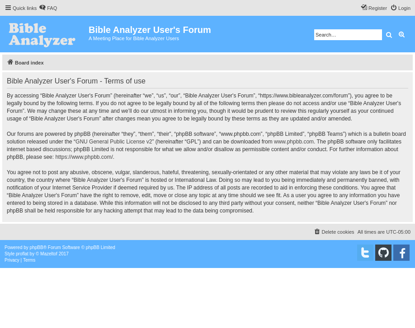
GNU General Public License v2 (113, 142)
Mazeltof (48, 253)
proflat (22, 253)
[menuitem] (48, 8)
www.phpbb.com (294, 142)
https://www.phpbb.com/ (84, 157)
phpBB (36, 247)
